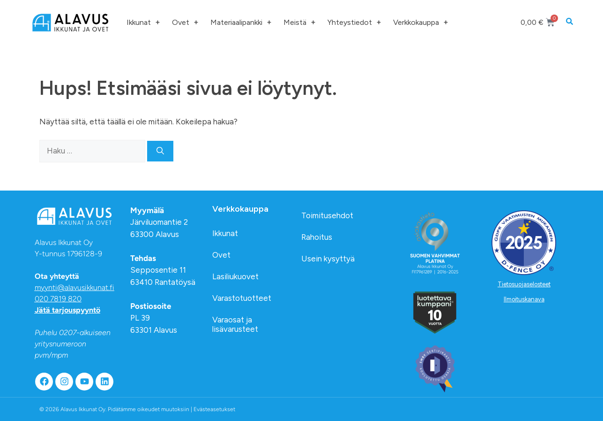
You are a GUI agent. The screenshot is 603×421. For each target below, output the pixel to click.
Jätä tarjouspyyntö (67, 310)
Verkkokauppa (420, 22)
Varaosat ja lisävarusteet (235, 324)
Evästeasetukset (214, 409)
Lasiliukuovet (235, 276)
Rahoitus (316, 237)
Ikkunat (143, 22)
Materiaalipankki (240, 22)
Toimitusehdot (327, 215)
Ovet (185, 22)
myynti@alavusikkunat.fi (74, 287)
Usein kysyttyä (328, 258)
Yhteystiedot (354, 22)
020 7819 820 (58, 298)
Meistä (299, 22)
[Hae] (160, 151)
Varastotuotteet (241, 298)
